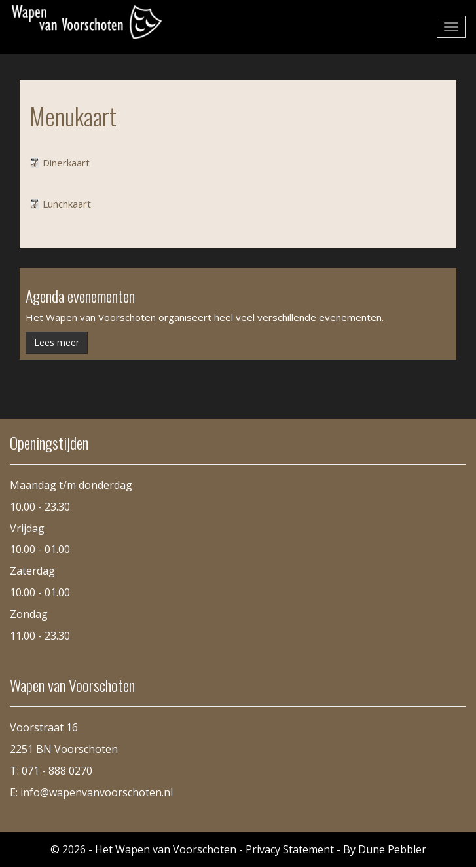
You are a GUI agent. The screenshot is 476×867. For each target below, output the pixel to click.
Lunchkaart (67, 203)
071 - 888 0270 (57, 770)
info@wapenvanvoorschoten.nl (96, 792)
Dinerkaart (66, 162)
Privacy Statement (290, 849)
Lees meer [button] (56, 342)
